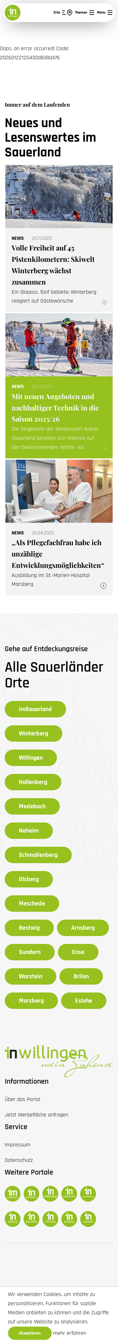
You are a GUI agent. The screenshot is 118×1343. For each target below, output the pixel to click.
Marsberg (31, 1001)
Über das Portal (22, 1099)
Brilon (81, 976)
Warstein (30, 976)
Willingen (31, 758)
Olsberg (29, 879)
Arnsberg (83, 928)
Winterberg (33, 733)
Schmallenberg (38, 855)
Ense (78, 952)
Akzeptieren (30, 1333)
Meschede (32, 903)
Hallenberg (33, 782)
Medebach (32, 806)
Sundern (30, 952)
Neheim (29, 831)
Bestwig (29, 928)
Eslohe (83, 1001)
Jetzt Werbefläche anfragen (36, 1114)
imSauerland (35, 709)
